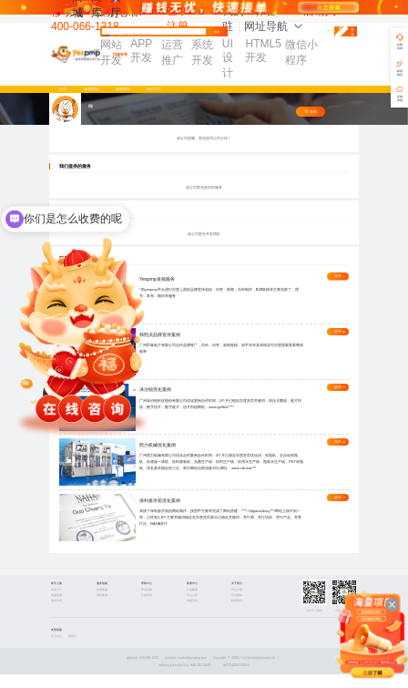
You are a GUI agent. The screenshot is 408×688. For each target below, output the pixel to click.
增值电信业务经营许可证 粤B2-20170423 (184, 679)
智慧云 (72, 649)
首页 (62, 89)
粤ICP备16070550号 (236, 679)
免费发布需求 (344, 31)
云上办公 (56, 649)
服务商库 (123, 89)
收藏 (311, 111)
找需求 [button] (109, 35)
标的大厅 (154, 89)
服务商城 (91, 89)
